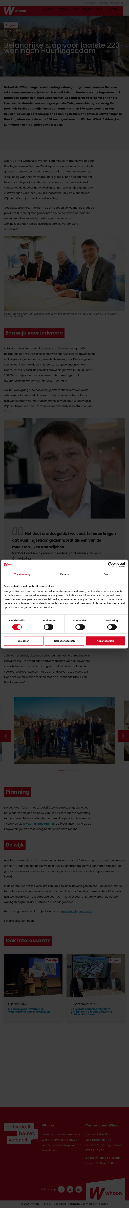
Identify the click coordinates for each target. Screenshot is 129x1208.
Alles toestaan (105, 640)
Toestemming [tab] (22, 574)
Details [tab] (64, 574)
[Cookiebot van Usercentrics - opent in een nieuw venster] (110, 564)
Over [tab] (107, 574)
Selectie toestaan (64, 640)
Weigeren (23, 640)
